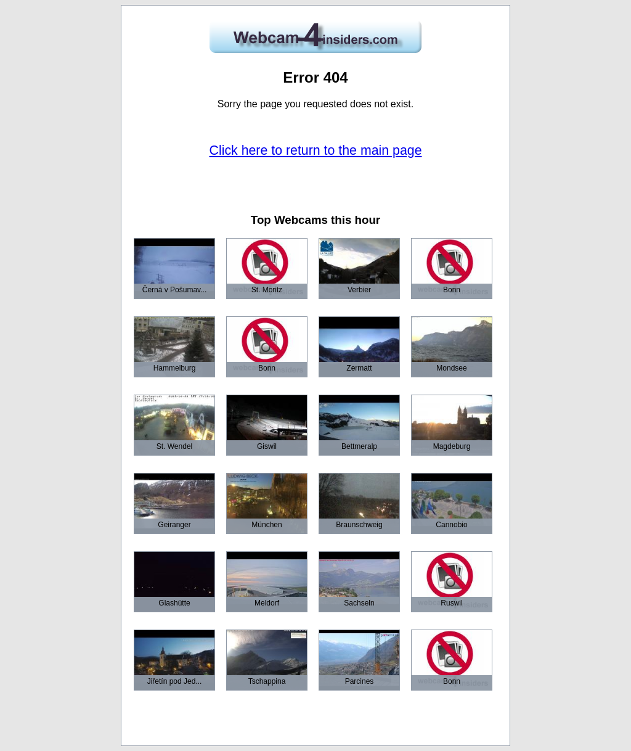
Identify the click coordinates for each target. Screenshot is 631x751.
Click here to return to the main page (316, 150)
